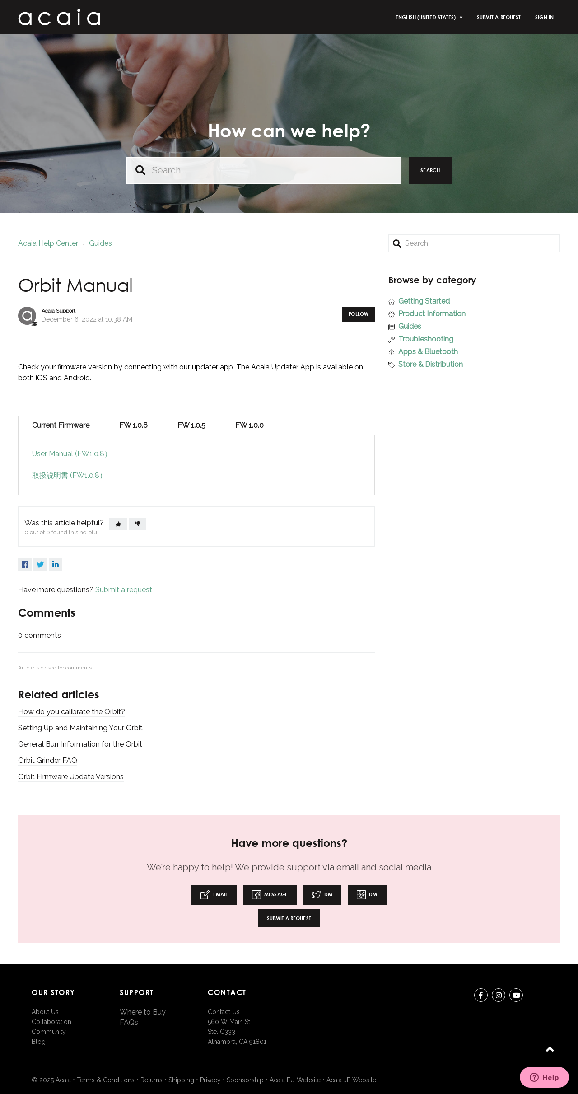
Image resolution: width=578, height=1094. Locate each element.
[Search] (474, 243)
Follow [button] (358, 314)
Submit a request (499, 17)
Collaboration (51, 1021)
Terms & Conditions (106, 1080)
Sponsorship (245, 1080)
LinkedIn (55, 564)
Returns (151, 1080)
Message (270, 894)
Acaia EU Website (295, 1080)
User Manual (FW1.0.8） (72, 453)
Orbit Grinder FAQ (47, 760)
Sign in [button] (544, 17)
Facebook (25, 564)
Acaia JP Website (351, 1080)
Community (49, 1031)
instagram (498, 996)
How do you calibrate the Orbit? (71, 711)
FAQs (129, 1022)
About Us (45, 1011)
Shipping (181, 1080)
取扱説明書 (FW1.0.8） (69, 475)
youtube (516, 996)
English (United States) (426, 17)
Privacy (210, 1080)
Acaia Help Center (48, 243)
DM (322, 894)
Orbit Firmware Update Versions (71, 776)
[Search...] (263, 170)
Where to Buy (143, 1012)
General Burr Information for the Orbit (80, 744)
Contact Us (224, 1011)
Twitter (40, 564)
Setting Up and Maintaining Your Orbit (80, 728)
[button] (118, 524)
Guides (100, 243)
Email (214, 894)
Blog (39, 1041)
